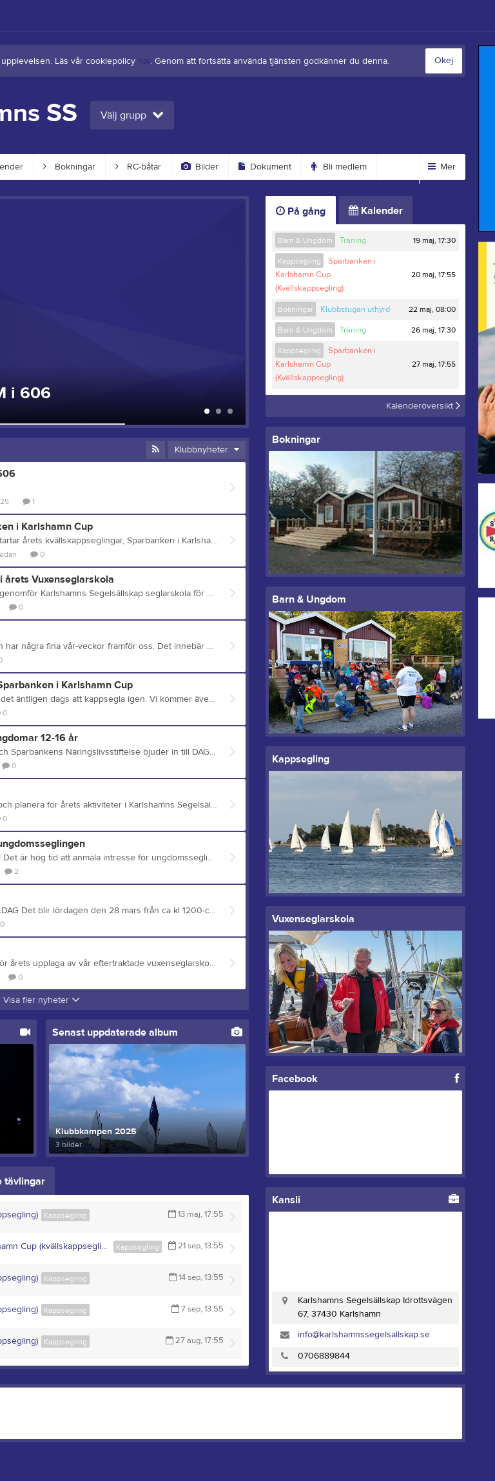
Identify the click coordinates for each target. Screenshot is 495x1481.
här (144, 61)
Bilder (199, 167)
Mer (442, 167)
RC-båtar (138, 167)
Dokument (264, 167)
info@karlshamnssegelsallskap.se (364, 1335)
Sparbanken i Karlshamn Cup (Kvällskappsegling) (325, 274)
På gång (300, 211)
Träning (353, 240)
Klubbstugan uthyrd (355, 309)
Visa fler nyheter (41, 1000)
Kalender (376, 210)
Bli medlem (339, 167)
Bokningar (69, 167)
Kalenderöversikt (423, 406)
